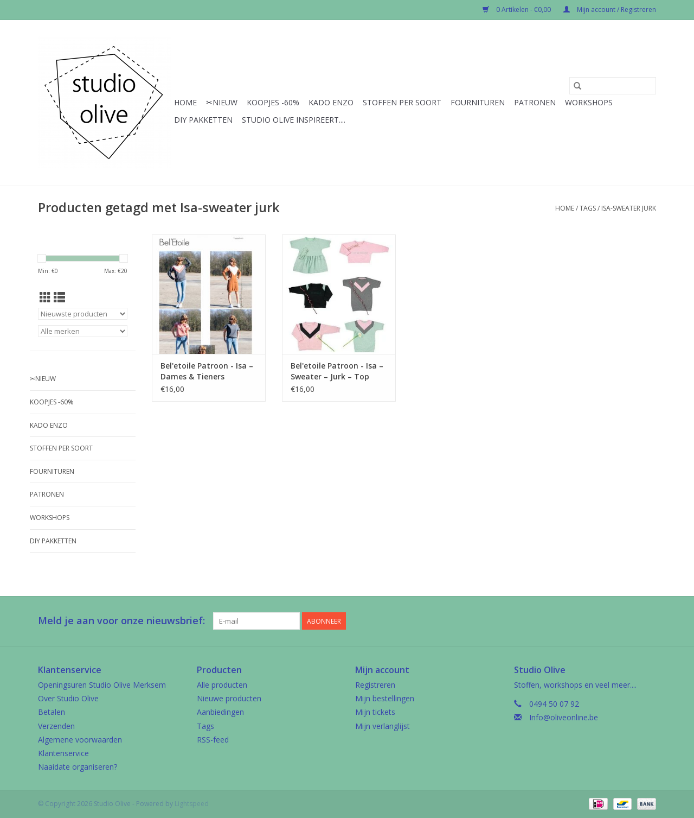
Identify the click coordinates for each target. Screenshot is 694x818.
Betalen (51, 712)
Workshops (589, 102)
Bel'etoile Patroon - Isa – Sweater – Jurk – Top (337, 371)
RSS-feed (213, 739)
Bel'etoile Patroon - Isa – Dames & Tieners (206, 371)
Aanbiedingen (220, 712)
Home (185, 102)
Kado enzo (331, 102)
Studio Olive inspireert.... (293, 120)
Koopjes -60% (273, 102)
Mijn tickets (375, 712)
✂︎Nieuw (221, 102)
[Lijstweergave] (59, 297)
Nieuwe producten (229, 698)
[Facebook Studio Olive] (608, 621)
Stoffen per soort (402, 102)
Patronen (535, 102)
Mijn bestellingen (384, 698)
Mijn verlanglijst (382, 726)
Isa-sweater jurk (628, 208)
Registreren (375, 685)
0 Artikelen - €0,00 (517, 9)
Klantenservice (63, 753)
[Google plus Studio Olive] (628, 621)
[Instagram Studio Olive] (647, 621)
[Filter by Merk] (82, 331)
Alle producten (222, 685)
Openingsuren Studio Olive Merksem (102, 685)
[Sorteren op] (82, 314)
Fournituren (478, 102)
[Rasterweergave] (45, 297)
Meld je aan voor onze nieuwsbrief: (121, 620)
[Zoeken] (612, 85)
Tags (588, 208)
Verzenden (56, 726)
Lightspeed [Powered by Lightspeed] (192, 803)
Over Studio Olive (68, 698)
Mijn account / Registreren (609, 9)
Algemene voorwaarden (80, 739)
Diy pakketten (203, 120)
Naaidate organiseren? (77, 767)
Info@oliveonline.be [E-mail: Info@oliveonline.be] (563, 717)
